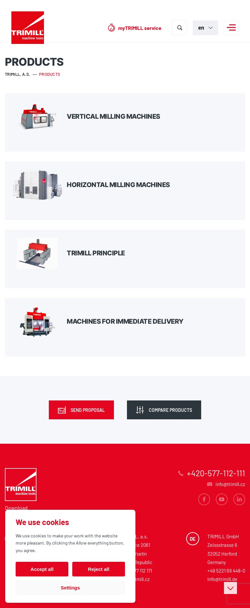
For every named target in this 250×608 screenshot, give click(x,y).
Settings (70, 587)
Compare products (170, 410)
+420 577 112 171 (136, 571)
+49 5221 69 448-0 (226, 571)
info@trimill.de (222, 579)
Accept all (42, 569)
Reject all (98, 569)
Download (16, 508)
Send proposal (88, 410)
